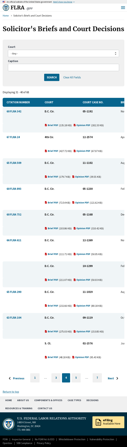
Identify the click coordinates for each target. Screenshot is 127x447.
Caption (13, 61)
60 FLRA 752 (14, 214)
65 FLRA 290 (14, 292)
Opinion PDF (81, 125)
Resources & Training (18, 408)
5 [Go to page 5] (78, 378)
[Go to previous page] (16, 378)
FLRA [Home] (22, 7)
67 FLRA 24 (13, 137)
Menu (123, 8)
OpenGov (7, 443)
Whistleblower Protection (72, 439)
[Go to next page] (114, 378)
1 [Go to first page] (37, 379)
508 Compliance (24, 443)
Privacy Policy (44, 443)
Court (11, 47)
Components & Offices (48, 400)
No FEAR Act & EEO (44, 439)
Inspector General (21, 439)
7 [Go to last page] (99, 379)
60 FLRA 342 (14, 111)
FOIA (5, 439)
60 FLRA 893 (14, 189)
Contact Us (45, 408)
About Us (23, 400)
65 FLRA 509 (14, 163)
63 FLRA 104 (14, 317)
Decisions (92, 400)
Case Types (74, 400)
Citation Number (18, 102)
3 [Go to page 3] (58, 378)
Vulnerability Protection (102, 439)
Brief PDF (51, 125)
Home (6, 15)
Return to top (11, 392)
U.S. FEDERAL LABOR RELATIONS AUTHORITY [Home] (51, 418)
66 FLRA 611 (14, 240)
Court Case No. (93, 102)
